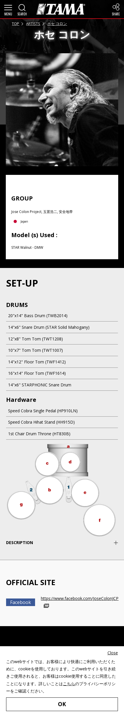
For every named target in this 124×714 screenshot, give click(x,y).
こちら (69, 683)
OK (62, 704)
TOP (15, 23)
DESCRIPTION (19, 542)
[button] (8, 9)
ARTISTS (33, 23)
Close (112, 653)
